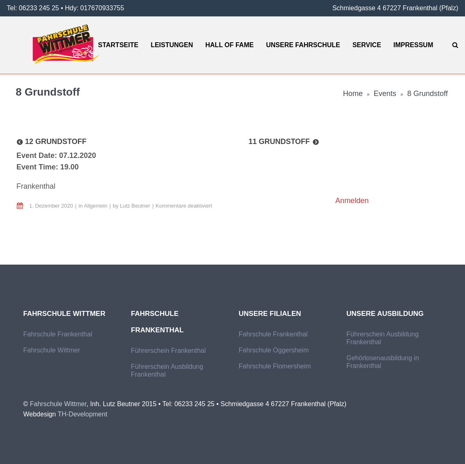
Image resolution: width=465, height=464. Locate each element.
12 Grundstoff (56, 141)
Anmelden (352, 201)
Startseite (118, 44)
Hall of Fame (229, 44)
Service (367, 44)
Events (385, 93)
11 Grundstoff (279, 141)
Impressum (413, 44)
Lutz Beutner (135, 206)
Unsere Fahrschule (303, 44)
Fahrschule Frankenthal (57, 334)
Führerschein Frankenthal (168, 350)
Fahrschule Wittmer (51, 350)
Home (353, 93)
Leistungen (172, 44)
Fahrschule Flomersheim (275, 366)
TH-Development (82, 414)
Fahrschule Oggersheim (274, 350)
